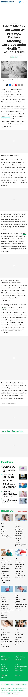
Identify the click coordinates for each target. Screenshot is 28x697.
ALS (2, 533)
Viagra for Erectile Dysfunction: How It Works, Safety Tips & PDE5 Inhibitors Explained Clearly (9, 477)
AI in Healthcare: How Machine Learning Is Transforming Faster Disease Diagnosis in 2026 (9, 469)
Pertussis (17, 608)
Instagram (18, 675)
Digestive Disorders (21, 544)
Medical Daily (7, 2)
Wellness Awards (20, 658)
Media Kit (18, 665)
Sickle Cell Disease (6, 641)
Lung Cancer (19, 577)
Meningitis (4, 606)
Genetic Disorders (6, 564)
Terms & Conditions (21, 667)
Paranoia (18, 601)
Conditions (7, 511)
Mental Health (5, 612)
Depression (18, 531)
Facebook (4, 675)
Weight (17, 639)
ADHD (2, 528)
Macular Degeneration (5, 598)
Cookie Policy (19, 670)
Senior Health (5, 638)
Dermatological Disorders (19, 534)
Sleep (2, 645)
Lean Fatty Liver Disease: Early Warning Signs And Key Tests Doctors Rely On (10, 501)
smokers (4, 307)
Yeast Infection (19, 643)
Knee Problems (19, 564)
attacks (7, 109)
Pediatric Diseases (20, 606)
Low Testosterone (20, 575)
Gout (2, 573)
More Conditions (22, 511)
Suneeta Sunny (14, 57)
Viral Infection (19, 638)
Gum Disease (5, 575)
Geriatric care (5, 570)
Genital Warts (5, 568)
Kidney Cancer (19, 561)
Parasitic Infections (20, 603)
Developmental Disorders (19, 538)
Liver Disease (19, 572)
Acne (2, 526)
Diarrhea (17, 542)
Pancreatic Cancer (20, 599)
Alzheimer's (4, 535)
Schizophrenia (5, 632)
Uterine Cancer (19, 634)
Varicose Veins (19, 636)
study (24, 233)
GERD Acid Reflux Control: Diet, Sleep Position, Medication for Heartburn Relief (10, 494)
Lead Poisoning (19, 566)
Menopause (4, 608)
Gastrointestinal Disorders (6, 562)
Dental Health (19, 530)
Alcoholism (4, 530)
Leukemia (18, 568)
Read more (15, 694)
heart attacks (5, 116)
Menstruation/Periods (7, 610)
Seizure (3, 636)
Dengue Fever (19, 528)
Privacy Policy (19, 668)
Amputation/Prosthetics (8, 537)
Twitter (3, 677)
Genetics (3, 566)
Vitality (3, 656)
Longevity (18, 573)
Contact (3, 667)
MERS (2, 613)
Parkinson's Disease (21, 605)
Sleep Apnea (5, 646)
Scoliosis (3, 634)
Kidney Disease (19, 563)
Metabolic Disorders (4, 616)
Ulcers (17, 632)
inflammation (5, 283)
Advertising (4, 670)
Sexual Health (5, 639)
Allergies (3, 531)
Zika (16, 645)
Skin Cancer (4, 643)
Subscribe (4, 668)
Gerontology (5, 572)
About (3, 665)
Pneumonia (18, 610)
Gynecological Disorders (5, 578)
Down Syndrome (20, 546)
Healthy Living (14, 23)
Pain (16, 597)
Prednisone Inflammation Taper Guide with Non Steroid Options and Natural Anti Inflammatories (9, 486)
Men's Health (5, 605)
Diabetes (17, 540)
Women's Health (20, 641)
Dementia (18, 526)
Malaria (3, 601)
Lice (16, 570)
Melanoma (4, 603)
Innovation (4, 660)
